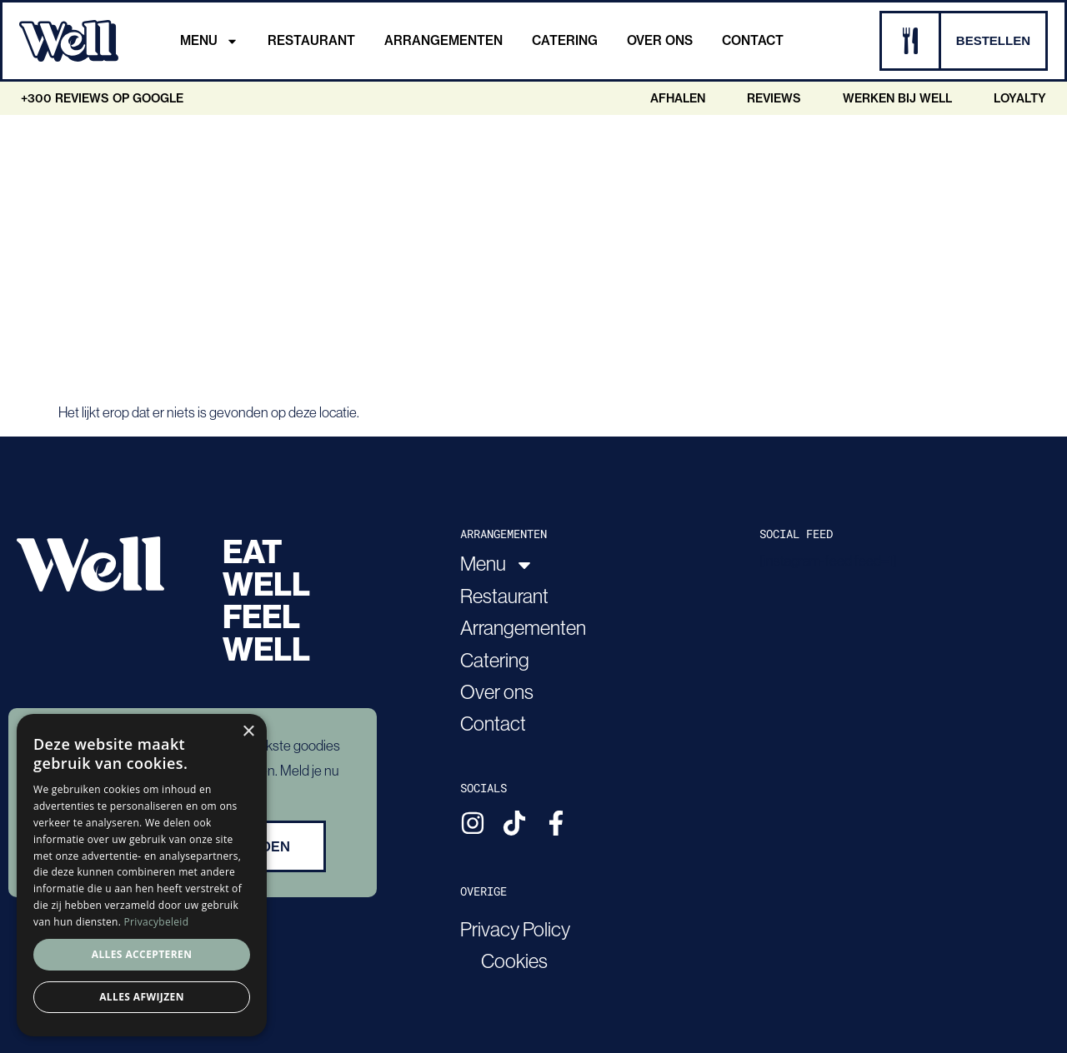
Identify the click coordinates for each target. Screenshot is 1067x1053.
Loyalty (1020, 98)
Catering (565, 40)
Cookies (514, 961)
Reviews (774, 98)
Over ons (660, 40)
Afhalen (677, 98)
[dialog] (142, 875)
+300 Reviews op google (102, 98)
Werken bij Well (897, 98)
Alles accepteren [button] (142, 954)
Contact (753, 40)
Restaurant (311, 40)
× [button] (248, 732)
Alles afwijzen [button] (141, 997)
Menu (209, 40)
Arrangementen (443, 40)
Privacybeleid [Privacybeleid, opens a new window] (156, 922)
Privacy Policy (515, 929)
